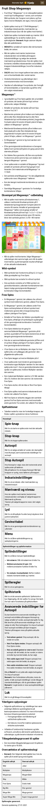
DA (42, 3)
